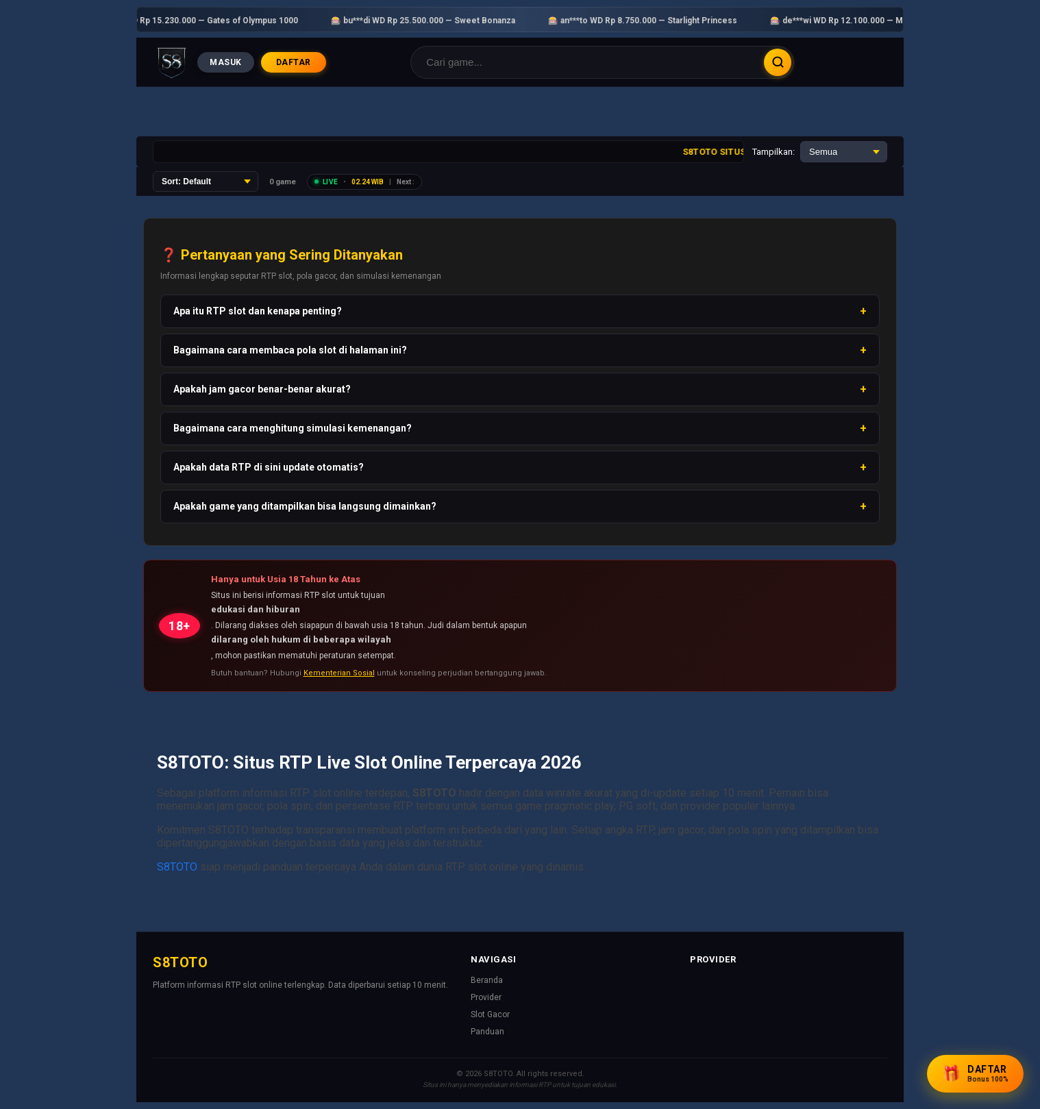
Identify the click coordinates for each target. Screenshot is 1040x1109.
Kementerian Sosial (339, 673)
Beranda (487, 980)
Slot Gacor (490, 1014)
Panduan (487, 1031)
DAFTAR (293, 62)
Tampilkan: (773, 152)
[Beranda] (171, 62)
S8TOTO (177, 866)
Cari (777, 62)
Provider (486, 997)
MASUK (226, 62)
